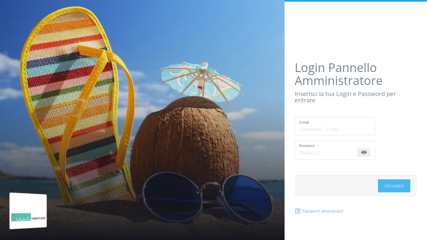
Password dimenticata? (319, 211)
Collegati (394, 185)
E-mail (304, 122)
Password (306, 145)
